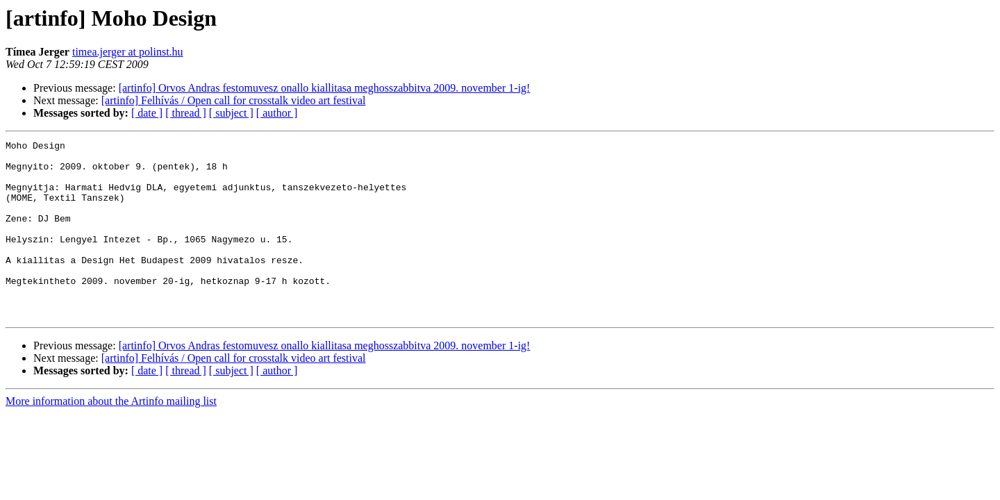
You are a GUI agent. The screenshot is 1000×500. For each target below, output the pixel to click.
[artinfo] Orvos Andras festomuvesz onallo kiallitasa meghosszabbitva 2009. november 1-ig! (325, 88)
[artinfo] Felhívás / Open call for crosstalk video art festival (233, 100)
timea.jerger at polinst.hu (127, 52)
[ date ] (146, 113)
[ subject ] (231, 113)
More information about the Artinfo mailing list (111, 436)
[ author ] (277, 113)
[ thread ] (185, 113)
